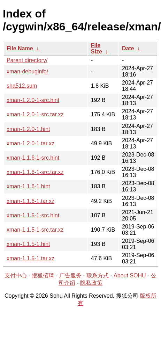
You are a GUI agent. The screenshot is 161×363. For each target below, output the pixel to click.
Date (128, 48)
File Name (20, 48)
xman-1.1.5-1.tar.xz (30, 258)
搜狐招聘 (43, 275)
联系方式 (97, 275)
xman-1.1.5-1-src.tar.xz (35, 230)
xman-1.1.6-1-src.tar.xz (35, 172)
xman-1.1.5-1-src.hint (33, 215)
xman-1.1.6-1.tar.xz (30, 201)
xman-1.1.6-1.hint (28, 186)
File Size (96, 48)
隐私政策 (91, 283)
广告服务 (70, 275)
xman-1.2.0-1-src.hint (33, 100)
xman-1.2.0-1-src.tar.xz (35, 114)
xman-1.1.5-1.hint (28, 244)
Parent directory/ (27, 60)
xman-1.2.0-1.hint (28, 129)
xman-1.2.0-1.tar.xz (30, 143)
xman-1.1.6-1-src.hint (33, 158)
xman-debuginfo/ (27, 71)
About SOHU (130, 275)
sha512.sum (22, 86)
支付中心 (16, 275)
